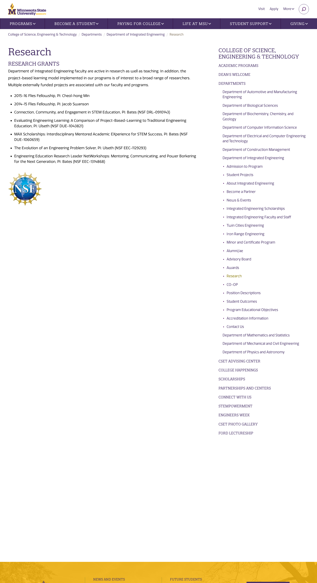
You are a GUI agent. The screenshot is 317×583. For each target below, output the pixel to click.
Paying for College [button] (140, 23)
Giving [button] (299, 23)
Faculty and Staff (187, 484)
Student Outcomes (242, 301)
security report (113, 545)
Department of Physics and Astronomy (254, 352)
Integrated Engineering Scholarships (256, 209)
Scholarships (232, 379)
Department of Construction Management (256, 150)
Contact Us (235, 327)
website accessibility (142, 545)
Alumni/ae (235, 251)
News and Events (109, 460)
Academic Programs (238, 65)
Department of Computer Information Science (260, 127)
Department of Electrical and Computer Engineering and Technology (264, 138)
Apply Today (264, 497)
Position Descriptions (244, 293)
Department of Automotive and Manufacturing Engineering (260, 94)
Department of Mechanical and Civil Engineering (261, 344)
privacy (95, 545)
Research (234, 276)
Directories (104, 468)
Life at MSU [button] (197, 23)
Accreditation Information (247, 318)
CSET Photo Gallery (238, 424)
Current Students (187, 468)
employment (105, 500)
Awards (233, 268)
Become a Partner (241, 192)
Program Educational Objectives (252, 310)
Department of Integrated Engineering (136, 34)
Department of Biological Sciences (250, 105)
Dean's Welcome (234, 74)
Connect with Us (235, 397)
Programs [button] (23, 23)
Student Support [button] (250, 23)
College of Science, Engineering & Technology (42, 34)
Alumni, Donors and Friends (196, 476)
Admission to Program (245, 166)
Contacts (102, 484)
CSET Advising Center (239, 361)
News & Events (239, 200)
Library (100, 492)
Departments (92, 34)
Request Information (273, 482)
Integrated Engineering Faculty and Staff (259, 217)
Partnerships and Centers (245, 388)
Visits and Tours (268, 467)
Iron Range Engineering (245, 234)
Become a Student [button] (76, 23)
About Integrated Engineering (250, 183)
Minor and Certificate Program (251, 242)
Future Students (186, 460)
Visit (261, 9)
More (288, 9)
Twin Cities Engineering (245, 225)
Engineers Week (234, 415)
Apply (274, 9)
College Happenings (238, 370)
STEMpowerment (235, 406)
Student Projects (240, 175)
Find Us (99, 476)
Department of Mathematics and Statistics (256, 335)
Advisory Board (239, 259)
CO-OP (232, 285)
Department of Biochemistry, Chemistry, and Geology (258, 116)
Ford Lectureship (236, 433)
